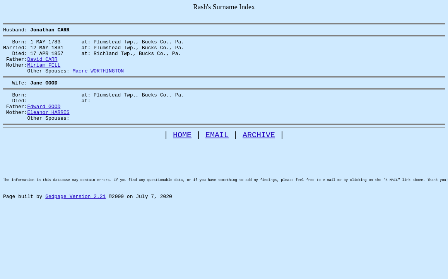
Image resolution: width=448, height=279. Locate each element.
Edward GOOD (43, 118)
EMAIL (217, 151)
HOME (182, 151)
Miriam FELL (43, 71)
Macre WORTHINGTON (98, 78)
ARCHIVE (259, 151)
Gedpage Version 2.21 (75, 225)
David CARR (42, 64)
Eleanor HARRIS (48, 125)
